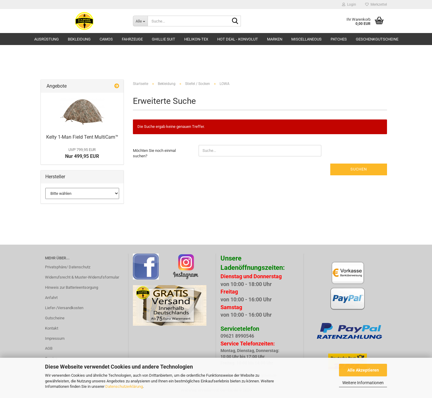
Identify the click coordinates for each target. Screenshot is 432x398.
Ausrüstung (46, 39)
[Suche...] (140, 21)
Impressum (54, 338)
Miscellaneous (306, 39)
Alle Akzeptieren (363, 370)
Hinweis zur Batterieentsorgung (71, 287)
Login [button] (349, 4)
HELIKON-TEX (196, 39)
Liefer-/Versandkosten (64, 308)
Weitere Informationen (363, 382)
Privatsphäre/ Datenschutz (67, 267)
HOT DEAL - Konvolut (237, 39)
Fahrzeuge (132, 39)
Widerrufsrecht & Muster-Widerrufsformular (82, 277)
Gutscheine (54, 318)
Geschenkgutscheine (377, 39)
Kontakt (51, 328)
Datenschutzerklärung (124, 386)
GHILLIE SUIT (163, 39)
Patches (339, 39)
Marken (274, 39)
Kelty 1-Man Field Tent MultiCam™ (82, 137)
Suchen (358, 169)
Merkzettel (376, 4)
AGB (48, 348)
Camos (106, 39)
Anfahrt (51, 297)
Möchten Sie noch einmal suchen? (154, 153)
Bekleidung (79, 39)
